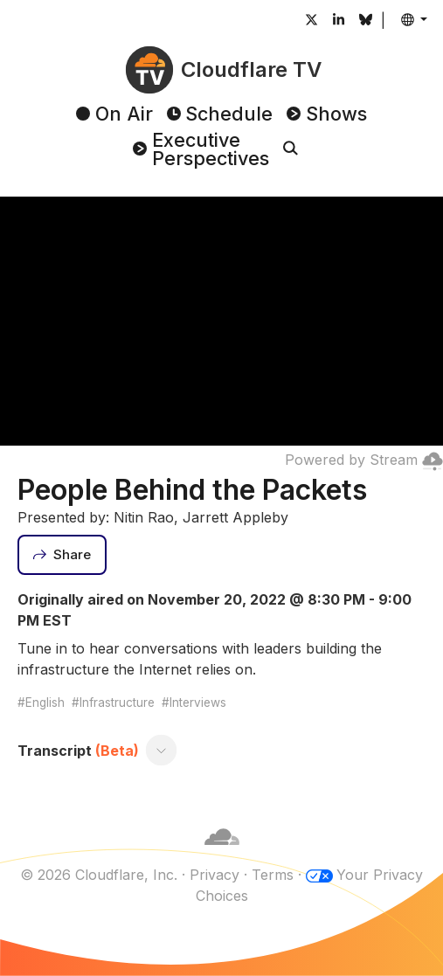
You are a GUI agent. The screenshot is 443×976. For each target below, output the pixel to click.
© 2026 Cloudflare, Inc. (98, 874)
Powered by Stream (364, 459)
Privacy (214, 874)
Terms (273, 874)
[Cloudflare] (222, 853)
